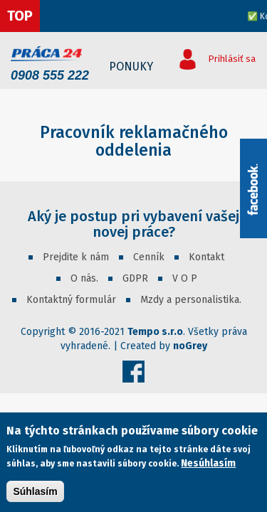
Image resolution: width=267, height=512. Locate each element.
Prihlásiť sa (232, 58)
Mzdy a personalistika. (190, 300)
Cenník (148, 257)
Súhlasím (35, 492)
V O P (184, 278)
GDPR (135, 278)
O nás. (84, 278)
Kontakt (206, 257)
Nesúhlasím (208, 464)
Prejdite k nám (76, 257)
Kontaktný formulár (71, 300)
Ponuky (131, 66)
